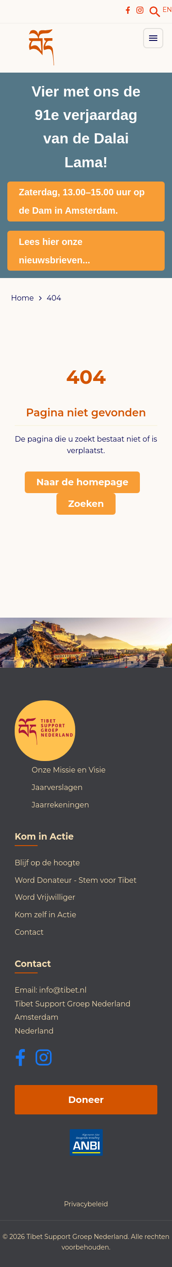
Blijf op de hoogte (47, 862)
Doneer (86, 1099)
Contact (29, 932)
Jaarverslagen (57, 787)
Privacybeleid (86, 1204)
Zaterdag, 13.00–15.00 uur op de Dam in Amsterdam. (82, 201)
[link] (155, 12)
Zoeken (86, 503)
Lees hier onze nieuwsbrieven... (54, 251)
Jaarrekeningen (60, 805)
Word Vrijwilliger (45, 897)
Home (22, 298)
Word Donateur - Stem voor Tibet (76, 880)
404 (54, 298)
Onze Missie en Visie (68, 770)
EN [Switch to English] (167, 10)
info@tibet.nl (63, 990)
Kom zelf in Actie (45, 914)
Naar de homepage (82, 482)
